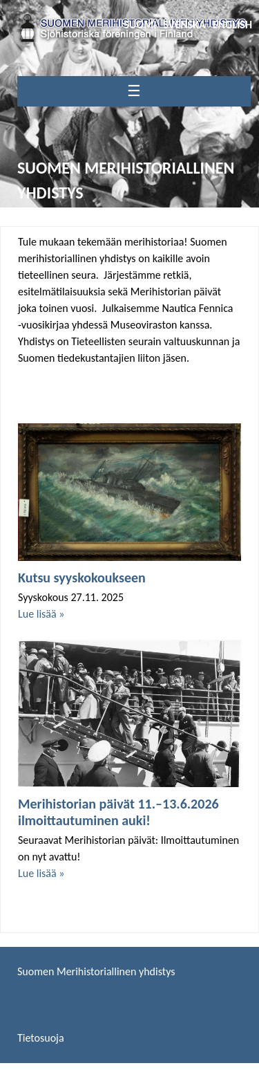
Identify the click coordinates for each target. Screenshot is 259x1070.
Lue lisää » (41, 613)
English (232, 24)
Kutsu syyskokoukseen (82, 577)
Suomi (140, 24)
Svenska (185, 24)
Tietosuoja (40, 1037)
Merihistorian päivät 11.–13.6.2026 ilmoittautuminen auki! (118, 812)
